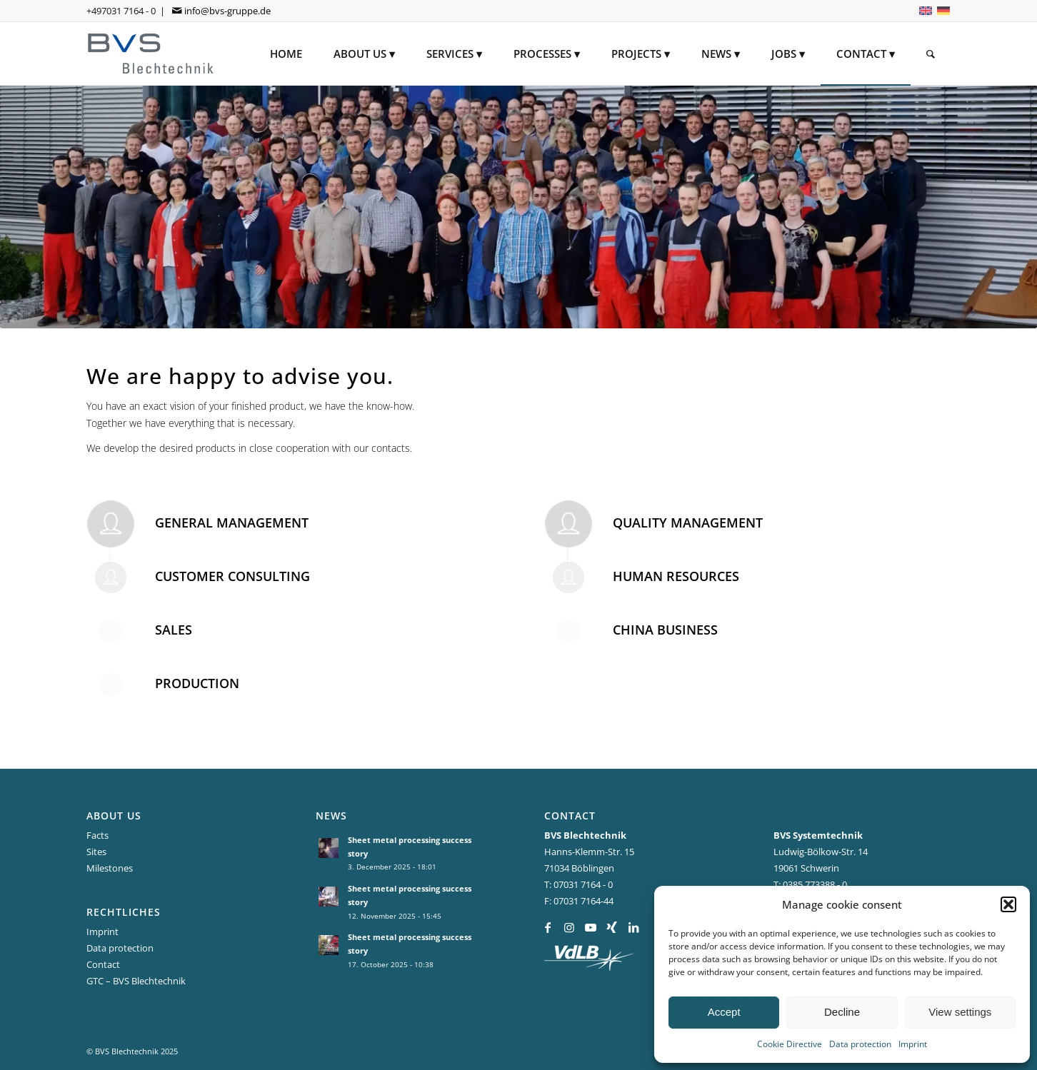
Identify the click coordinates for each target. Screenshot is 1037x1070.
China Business (665, 629)
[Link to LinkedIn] (633, 927)
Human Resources (676, 576)
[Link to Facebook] (547, 927)
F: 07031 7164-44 (578, 900)
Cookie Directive (789, 1044)
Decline (842, 1012)
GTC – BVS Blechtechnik (136, 980)
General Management (232, 522)
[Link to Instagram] (568, 927)
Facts (97, 835)
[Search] (931, 53)
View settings (959, 1012)
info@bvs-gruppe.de (227, 10)
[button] (1008, 904)
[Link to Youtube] (590, 927)
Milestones (109, 868)
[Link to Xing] (611, 927)
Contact (103, 964)
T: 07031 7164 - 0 (578, 884)
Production (197, 683)
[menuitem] (286, 53)
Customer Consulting (232, 576)
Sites (96, 851)
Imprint (912, 1044)
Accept (724, 1012)
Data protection (860, 1044)
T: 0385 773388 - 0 (810, 884)
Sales (173, 629)
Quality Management (688, 522)
